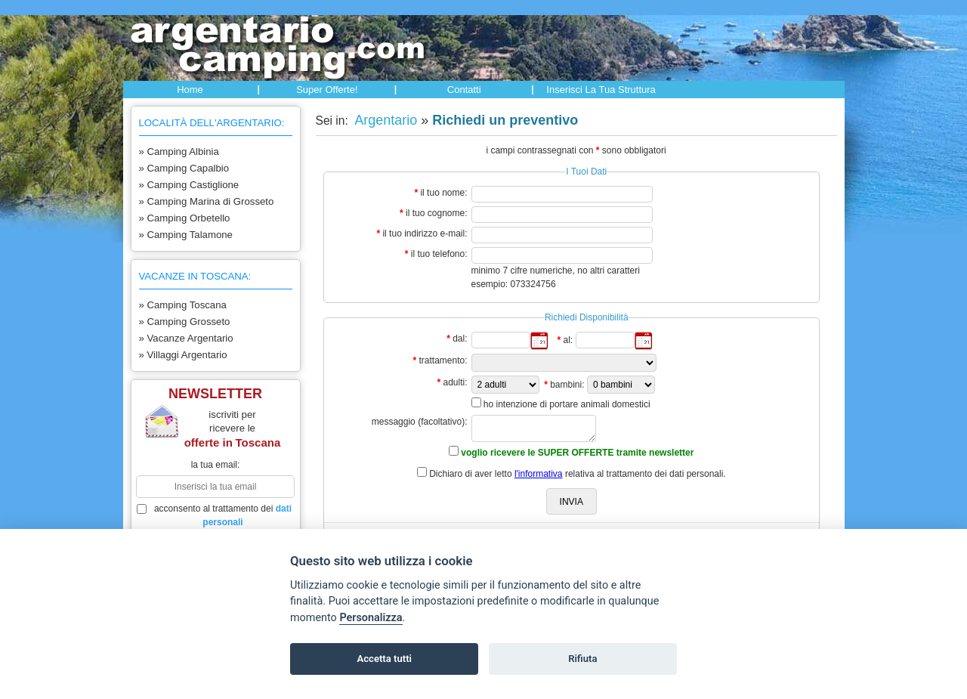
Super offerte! (326, 89)
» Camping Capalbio (184, 168)
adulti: (455, 382)
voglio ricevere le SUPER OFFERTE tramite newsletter (577, 452)
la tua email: (215, 464)
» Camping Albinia (179, 151)
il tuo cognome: (436, 213)
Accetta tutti (384, 658)
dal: (460, 338)
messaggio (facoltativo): (420, 421)
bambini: (567, 384)
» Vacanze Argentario (186, 338)
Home (190, 89)
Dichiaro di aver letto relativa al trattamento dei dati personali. (577, 474)
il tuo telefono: (439, 254)
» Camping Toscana (183, 305)
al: (568, 340)
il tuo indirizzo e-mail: (424, 233)
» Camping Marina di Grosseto (206, 201)
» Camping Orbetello (184, 218)
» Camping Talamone (186, 234)
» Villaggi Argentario (183, 354)
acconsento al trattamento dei (214, 515)
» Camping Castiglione (189, 184)
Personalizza (370, 617)
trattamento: (443, 360)
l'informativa (538, 474)
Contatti (464, 89)
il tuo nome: (443, 192)
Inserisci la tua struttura (601, 89)
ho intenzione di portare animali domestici (567, 404)
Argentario (384, 120)
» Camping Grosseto (184, 321)
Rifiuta (582, 658)
